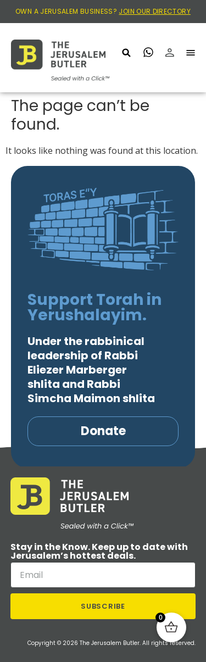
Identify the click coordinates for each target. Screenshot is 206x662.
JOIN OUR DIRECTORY (154, 11)
